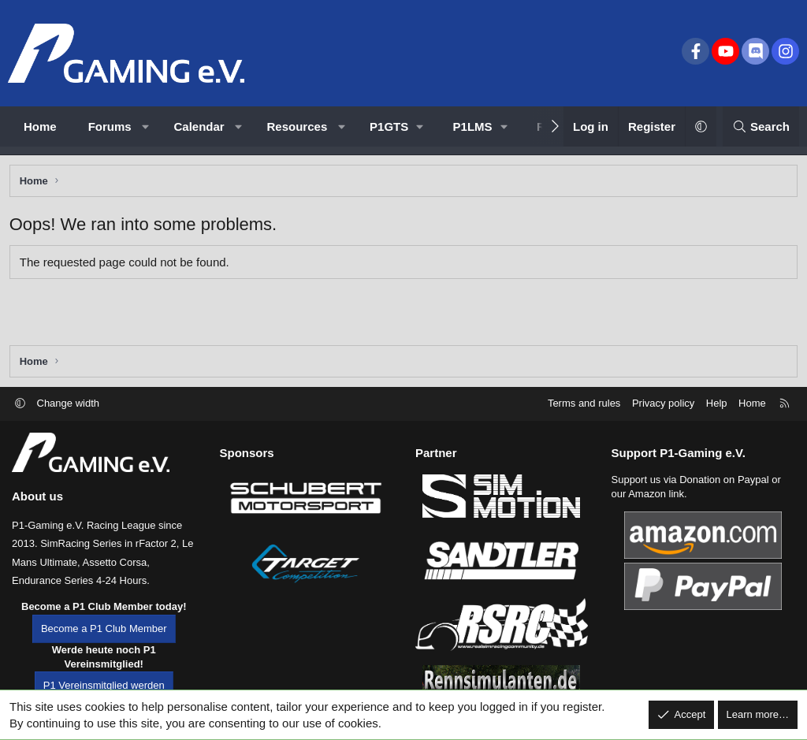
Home (40, 126)
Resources (297, 126)
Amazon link (656, 499)
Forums (110, 126)
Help (716, 409)
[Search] (761, 126)
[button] (145, 126)
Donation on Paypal (723, 485)
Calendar (199, 126)
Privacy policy (663, 409)
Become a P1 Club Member (104, 634)
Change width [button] (68, 409)
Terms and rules (584, 409)
